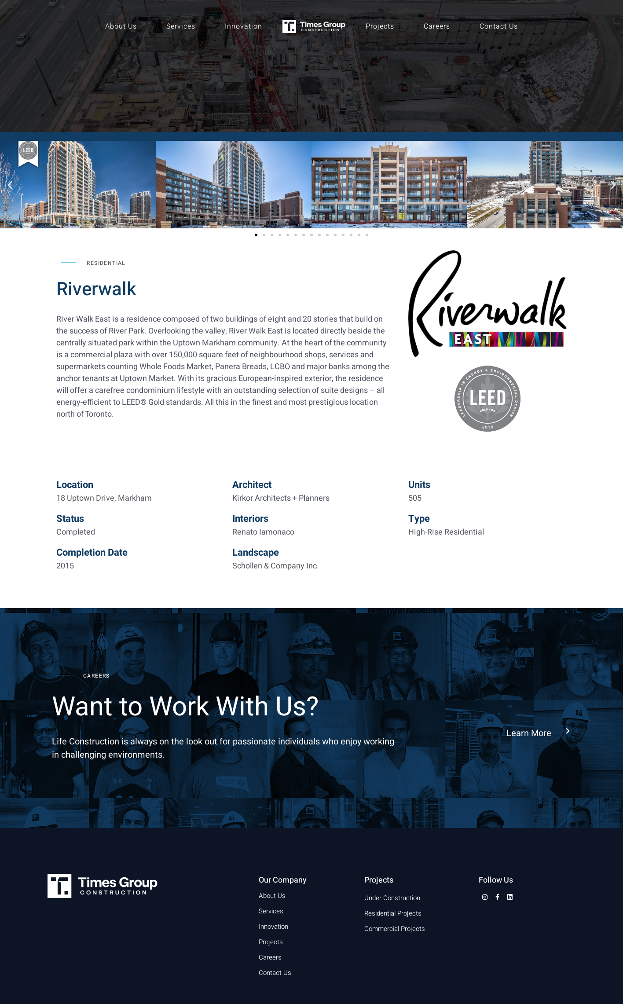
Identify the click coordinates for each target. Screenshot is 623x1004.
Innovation (243, 26)
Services (180, 26)
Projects (380, 26)
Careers (437, 26)
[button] (9, 184)
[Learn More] (567, 731)
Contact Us (499, 26)
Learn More (528, 733)
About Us (121, 26)
